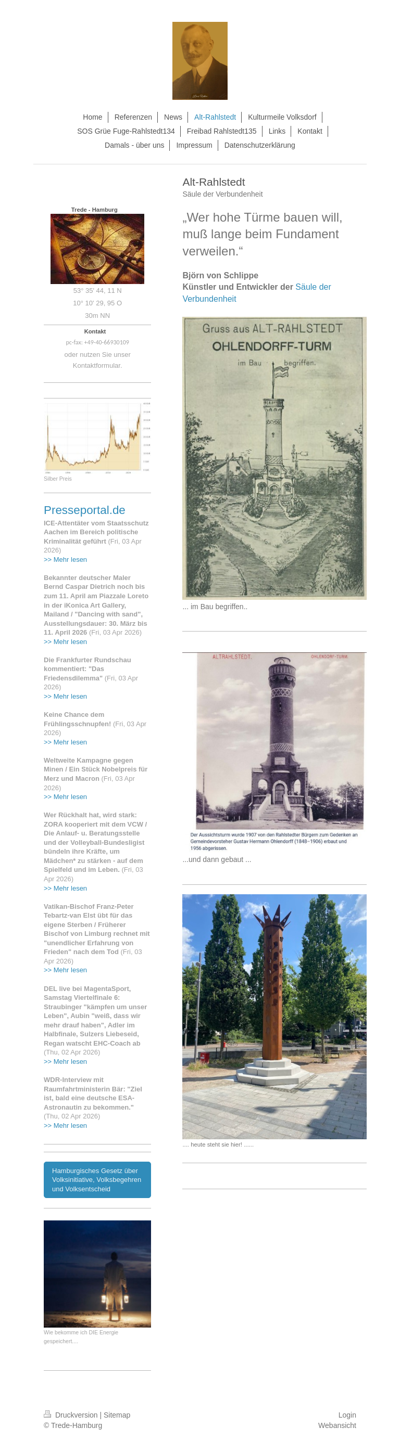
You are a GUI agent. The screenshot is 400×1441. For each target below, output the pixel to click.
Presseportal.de (85, 510)
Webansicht (337, 1425)
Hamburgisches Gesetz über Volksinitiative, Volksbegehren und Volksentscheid (96, 1180)
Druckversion (71, 1415)
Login (347, 1415)
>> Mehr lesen (65, 559)
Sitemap (117, 1415)
